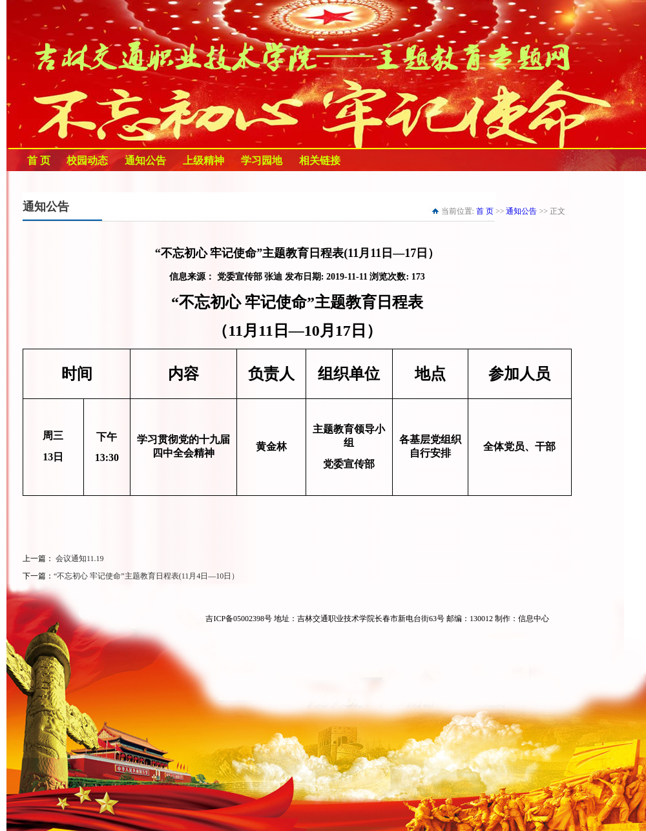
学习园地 (261, 160)
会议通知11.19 (79, 558)
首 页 (38, 160)
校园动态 (87, 160)
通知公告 (145, 160)
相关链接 (319, 160)
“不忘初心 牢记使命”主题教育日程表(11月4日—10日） (146, 575)
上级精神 (203, 160)
